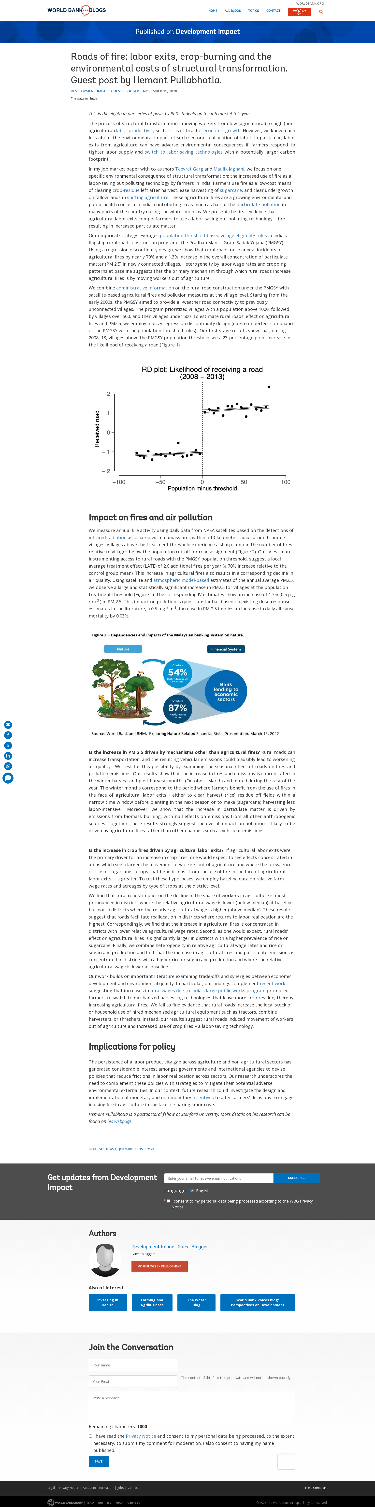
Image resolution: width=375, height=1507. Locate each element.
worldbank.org (310, 3)
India (93, 1149)
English (95, 98)
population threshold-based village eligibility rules (213, 235)
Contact (273, 11)
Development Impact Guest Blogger (105, 91)
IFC (109, 1503)
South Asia (107, 1149)
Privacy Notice (141, 1436)
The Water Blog (196, 1302)
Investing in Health (107, 1302)
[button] (321, 12)
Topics (253, 11)
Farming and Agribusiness (152, 1302)
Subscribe (296, 1178)
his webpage (119, 1121)
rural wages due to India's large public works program (207, 990)
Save (99, 1461)
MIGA (119, 1503)
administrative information (145, 288)
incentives (203, 1097)
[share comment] (8, 778)
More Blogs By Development (160, 1266)
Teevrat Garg (189, 169)
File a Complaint (316, 1488)
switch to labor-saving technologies (184, 152)
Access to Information (98, 1488)
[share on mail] (8, 725)
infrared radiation (108, 537)
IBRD (90, 1503)
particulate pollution (258, 204)
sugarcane (231, 190)
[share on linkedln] (8, 756)
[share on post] (8, 745)
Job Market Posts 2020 (136, 1149)
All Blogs (233, 11)
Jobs (120, 1488)
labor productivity (135, 130)
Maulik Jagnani (229, 169)
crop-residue (126, 190)
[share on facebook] (8, 735)
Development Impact (208, 32)
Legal (51, 1488)
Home (212, 11)
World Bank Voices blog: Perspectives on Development (257, 1302)
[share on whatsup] (8, 766)
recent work (272, 983)
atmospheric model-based (181, 580)
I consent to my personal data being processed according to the (242, 1204)
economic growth (222, 130)
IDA (100, 1503)
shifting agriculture (147, 197)
